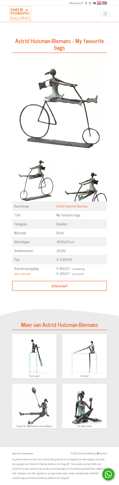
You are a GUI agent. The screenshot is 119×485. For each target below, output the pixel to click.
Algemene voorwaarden (22, 453)
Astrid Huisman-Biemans (72, 206)
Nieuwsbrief (76, 2)
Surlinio (103, 453)
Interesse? (59, 286)
